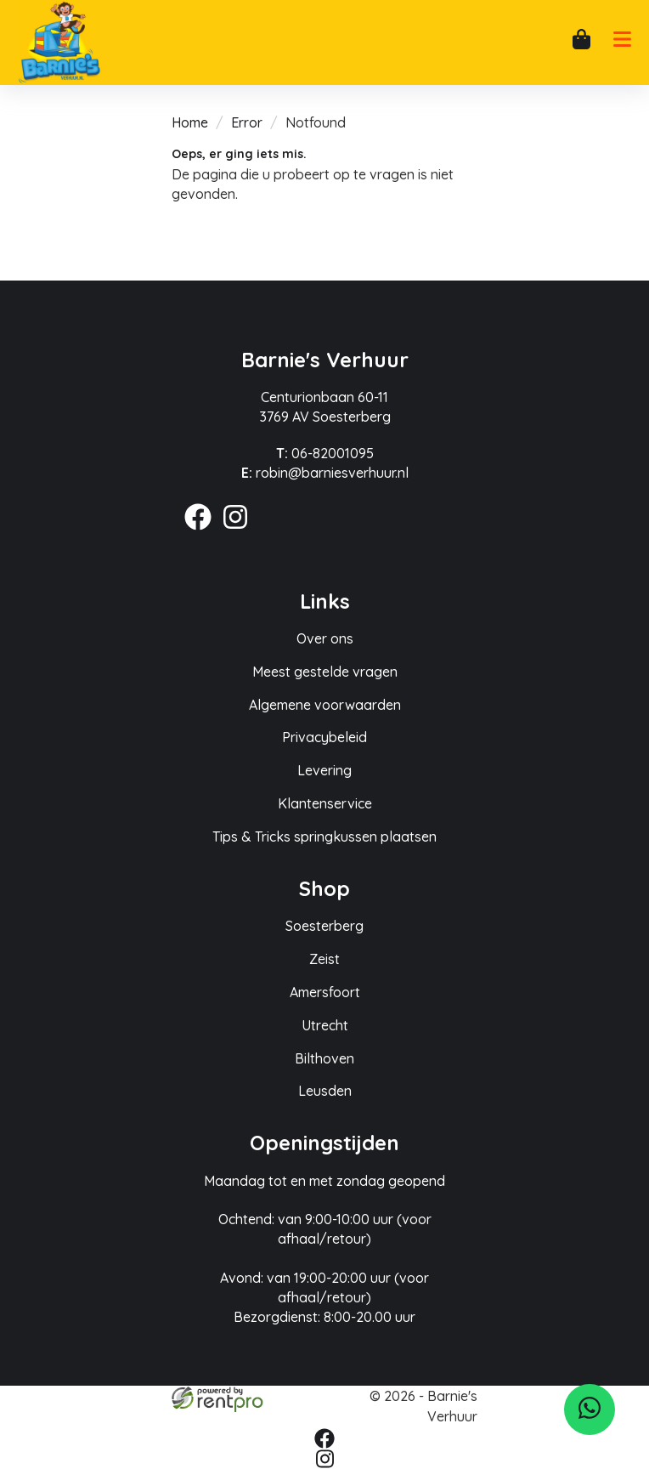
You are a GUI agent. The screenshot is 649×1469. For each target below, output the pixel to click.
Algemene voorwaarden (325, 704)
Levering (324, 770)
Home (190, 122)
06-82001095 (325, 453)
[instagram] (240, 532)
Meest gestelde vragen (325, 671)
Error (246, 122)
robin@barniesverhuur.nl (325, 472)
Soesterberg (324, 925)
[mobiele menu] (622, 44)
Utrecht (325, 1025)
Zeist (324, 958)
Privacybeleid (324, 737)
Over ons (324, 638)
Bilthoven (324, 1058)
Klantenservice (325, 803)
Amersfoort (325, 992)
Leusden (325, 1090)
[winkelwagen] (581, 42)
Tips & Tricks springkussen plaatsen (324, 836)
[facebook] (203, 532)
